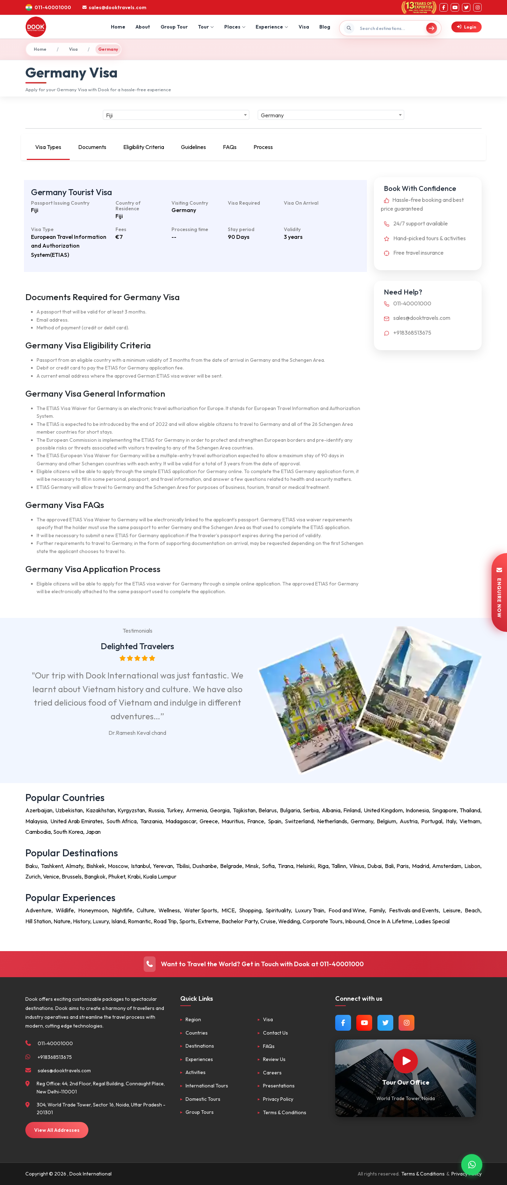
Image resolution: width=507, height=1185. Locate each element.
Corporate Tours (322, 921)
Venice (51, 876)
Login (466, 27)
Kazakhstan (100, 810)
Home (118, 27)
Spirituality (278, 910)
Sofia (268, 865)
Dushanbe (204, 865)
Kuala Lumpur (159, 876)
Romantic (139, 921)
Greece (209, 821)
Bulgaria (290, 810)
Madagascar (180, 821)
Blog (324, 27)
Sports (187, 921)
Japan (93, 831)
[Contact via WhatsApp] (471, 1163)
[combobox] (176, 115)
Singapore (444, 810)
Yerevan (163, 865)
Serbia (311, 810)
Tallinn (338, 865)
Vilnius (356, 865)
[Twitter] (466, 7)
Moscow (118, 865)
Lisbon (472, 865)
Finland (352, 810)
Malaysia (36, 821)
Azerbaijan (38, 810)
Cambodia (38, 831)
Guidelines (193, 146)
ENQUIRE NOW (499, 592)
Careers (272, 1072)
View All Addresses (57, 1130)
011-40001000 (406, 303)
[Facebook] (443, 7)
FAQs (230, 146)
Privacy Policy (278, 1099)
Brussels (72, 876)
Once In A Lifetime (389, 921)
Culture (145, 910)
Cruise (268, 921)
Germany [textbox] (272, 115)
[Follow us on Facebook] (343, 1023)
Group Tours (200, 1112)
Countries (197, 1033)
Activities (196, 1072)
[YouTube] (455, 7)
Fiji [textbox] (109, 115)
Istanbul (140, 865)
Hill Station (38, 921)
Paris (402, 865)
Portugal (431, 821)
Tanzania (151, 821)
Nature (62, 921)
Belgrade (231, 865)
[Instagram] (477, 7)
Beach (472, 910)
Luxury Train (309, 910)
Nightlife (122, 910)
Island (118, 921)
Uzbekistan (69, 810)
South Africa (121, 821)
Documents (92, 146)
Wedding (289, 921)
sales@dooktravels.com (415, 317)
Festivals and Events (414, 910)
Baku (31, 865)
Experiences (199, 1059)
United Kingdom (383, 810)
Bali (389, 865)
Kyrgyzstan (131, 810)
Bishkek (95, 865)
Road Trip (165, 921)
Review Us (274, 1059)
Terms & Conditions (284, 1112)
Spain (274, 821)
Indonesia (417, 810)
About (143, 27)
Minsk (252, 865)
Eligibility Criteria (143, 146)
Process (263, 146)
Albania (331, 810)
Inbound (354, 921)
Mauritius (232, 821)
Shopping (250, 910)
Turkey (175, 810)
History (81, 921)
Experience (272, 27)
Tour (206, 27)
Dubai (374, 865)
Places (234, 27)
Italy (451, 821)
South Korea (68, 831)
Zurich (32, 876)
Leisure (452, 910)
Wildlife (65, 910)
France (255, 821)
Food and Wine (346, 910)
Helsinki (305, 865)
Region (193, 1019)
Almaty (74, 865)
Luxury (101, 921)
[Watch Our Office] (405, 1061)
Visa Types (48, 146)
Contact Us (275, 1033)
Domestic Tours (203, 1099)
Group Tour (174, 27)
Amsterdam (446, 865)
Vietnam (469, 821)
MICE (228, 910)
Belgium (386, 821)
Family (377, 910)
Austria (409, 821)
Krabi (133, 876)
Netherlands (332, 821)
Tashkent (52, 865)
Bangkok (95, 876)
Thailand (469, 810)
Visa (304, 27)
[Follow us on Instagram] (406, 1023)
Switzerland (299, 821)
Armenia (196, 810)
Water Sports (200, 910)
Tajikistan (244, 810)
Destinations (200, 1046)
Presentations (279, 1085)
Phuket (116, 876)
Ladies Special (432, 921)
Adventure (38, 910)
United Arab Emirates (76, 821)
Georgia (220, 810)
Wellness (169, 910)
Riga (323, 865)
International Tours (207, 1085)
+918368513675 (406, 332)
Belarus (267, 810)
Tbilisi (182, 865)
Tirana (285, 865)
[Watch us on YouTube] (364, 1023)
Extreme (208, 921)
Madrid (420, 865)
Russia (156, 810)
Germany (362, 821)
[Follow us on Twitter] (385, 1023)
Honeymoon (93, 910)
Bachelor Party (239, 921)
